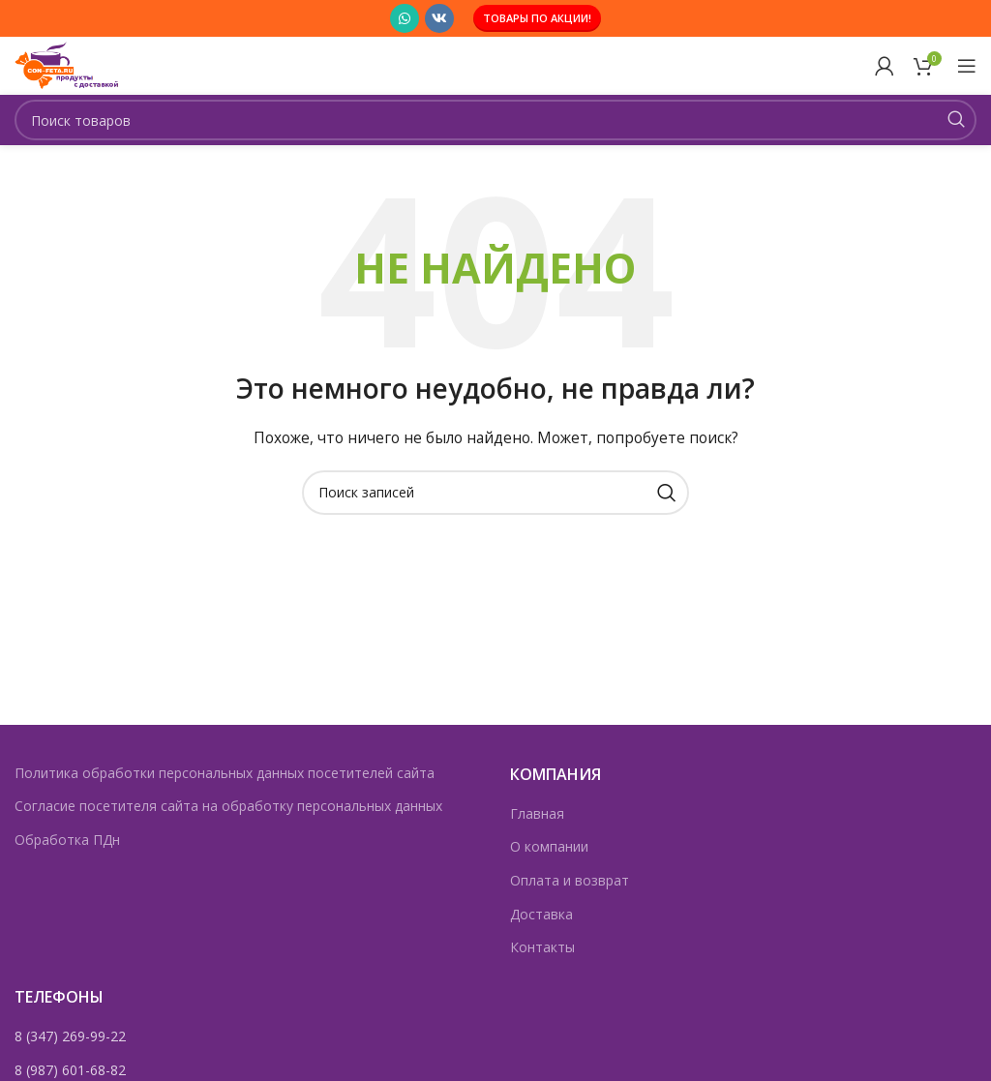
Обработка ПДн (67, 839)
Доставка (541, 914)
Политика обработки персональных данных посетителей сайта (225, 773)
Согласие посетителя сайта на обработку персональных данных (228, 805)
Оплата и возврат (569, 880)
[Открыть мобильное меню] (966, 65)
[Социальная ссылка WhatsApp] (404, 18)
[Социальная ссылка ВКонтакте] (439, 18)
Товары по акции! (537, 18)
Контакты (542, 947)
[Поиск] (495, 120)
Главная (537, 813)
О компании (549, 846)
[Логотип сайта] (75, 64)
